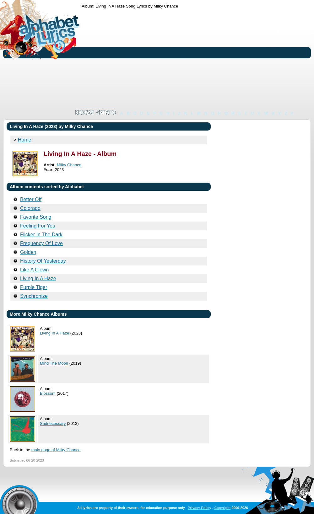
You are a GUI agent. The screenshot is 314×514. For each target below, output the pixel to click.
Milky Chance (69, 165)
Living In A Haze (38, 278)
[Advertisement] (190, 59)
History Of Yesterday (43, 261)
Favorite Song (35, 217)
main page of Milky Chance (56, 449)
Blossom (48, 393)
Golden (28, 252)
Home (24, 139)
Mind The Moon (54, 363)
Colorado (30, 208)
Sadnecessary (53, 423)
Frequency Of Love (41, 243)
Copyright (222, 508)
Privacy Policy (199, 508)
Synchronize (34, 296)
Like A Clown (34, 269)
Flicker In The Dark (41, 234)
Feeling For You (37, 225)
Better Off (30, 199)
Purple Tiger (33, 287)
